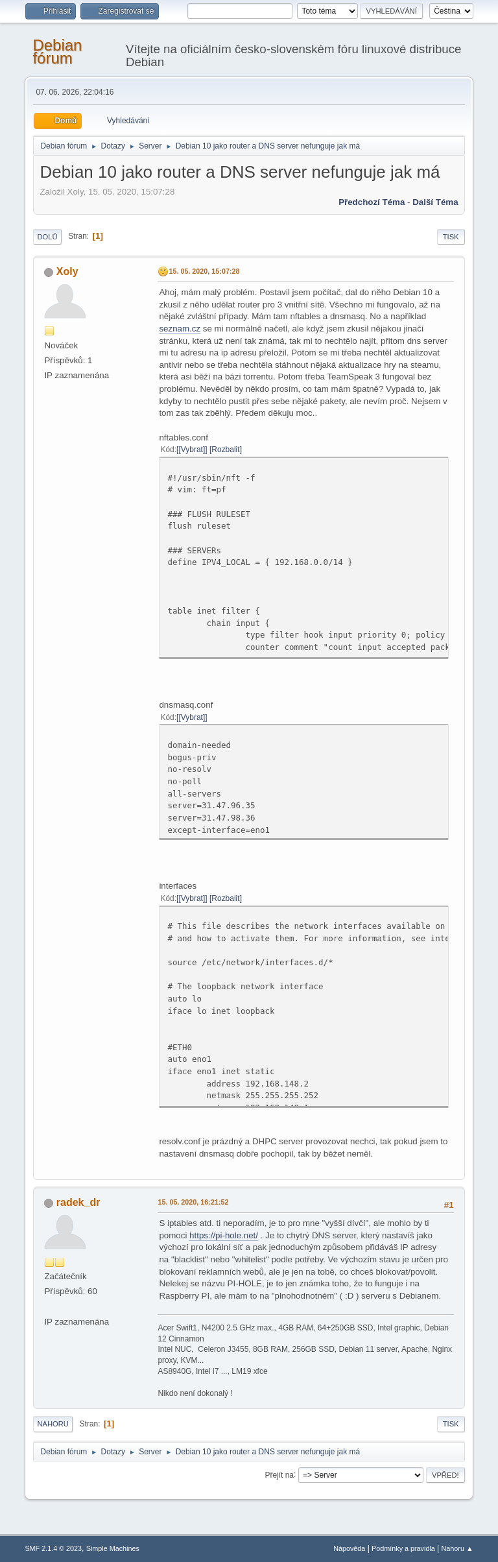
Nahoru (52, 1424)
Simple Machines (112, 1548)
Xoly (67, 271)
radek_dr (78, 1202)
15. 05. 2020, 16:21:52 (193, 1202)
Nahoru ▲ (457, 1548)
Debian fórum (57, 51)
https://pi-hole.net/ (223, 1235)
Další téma (435, 202)
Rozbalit (225, 449)
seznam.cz (179, 328)
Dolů (47, 237)
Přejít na (279, 1474)
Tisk (451, 237)
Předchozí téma (371, 202)
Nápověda (349, 1548)
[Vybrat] (191, 449)
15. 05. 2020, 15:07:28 (204, 271)
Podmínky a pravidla (403, 1548)
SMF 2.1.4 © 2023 (53, 1548)
